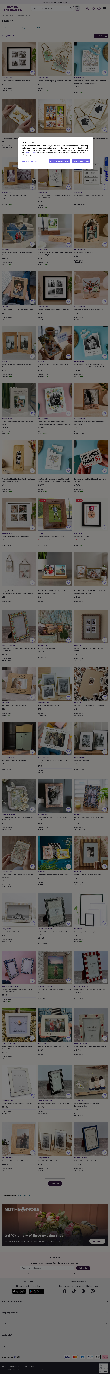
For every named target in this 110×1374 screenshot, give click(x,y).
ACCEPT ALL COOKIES (81, 161)
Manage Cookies (29, 161)
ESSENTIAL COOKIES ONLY (59, 161)
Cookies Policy (30, 152)
